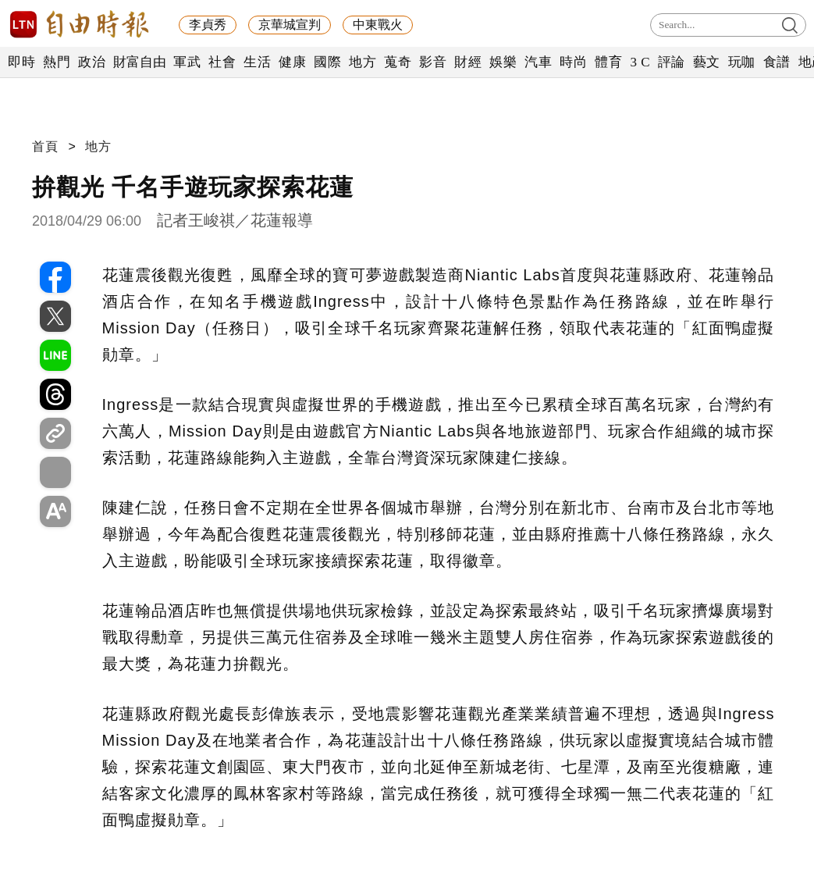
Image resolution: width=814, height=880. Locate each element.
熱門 (56, 62)
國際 (327, 62)
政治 (91, 62)
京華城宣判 (289, 24)
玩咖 (741, 62)
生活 (257, 62)
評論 (671, 62)
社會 (222, 62)
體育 (608, 62)
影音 (432, 62)
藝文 (706, 62)
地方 (362, 62)
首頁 (45, 146)
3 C (640, 62)
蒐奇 (397, 62)
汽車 (538, 62)
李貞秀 (207, 24)
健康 (292, 62)
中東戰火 (378, 24)
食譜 (777, 62)
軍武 (187, 62)
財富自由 (139, 62)
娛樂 (503, 62)
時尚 (573, 62)
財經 (468, 62)
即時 (21, 62)
